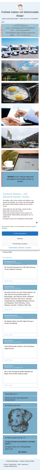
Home (6, 464)
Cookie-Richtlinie (13, 247)
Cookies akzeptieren (20, 233)
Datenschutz (21, 247)
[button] (37, 223)
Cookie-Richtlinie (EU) (10, 466)
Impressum (28, 247)
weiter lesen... (9, 281)
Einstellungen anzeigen (20, 243)
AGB (19, 464)
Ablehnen (20, 238)
